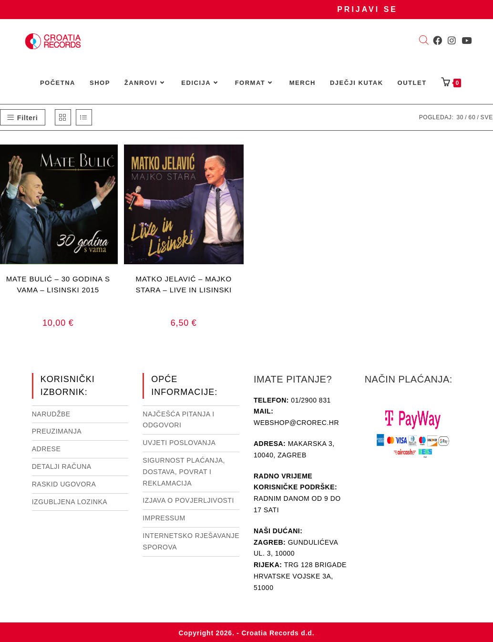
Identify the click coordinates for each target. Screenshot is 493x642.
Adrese (46, 449)
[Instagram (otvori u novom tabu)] (451, 40)
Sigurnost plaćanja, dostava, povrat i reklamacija (184, 471)
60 (471, 117)
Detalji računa (62, 466)
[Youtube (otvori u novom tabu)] (466, 40)
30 (459, 117)
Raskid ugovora (64, 484)
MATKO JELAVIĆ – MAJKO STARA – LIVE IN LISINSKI (184, 284)
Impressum (164, 518)
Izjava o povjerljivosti (188, 500)
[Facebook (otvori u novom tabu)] (437, 40)
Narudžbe (51, 414)
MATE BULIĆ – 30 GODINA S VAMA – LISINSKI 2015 (58, 284)
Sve (487, 117)
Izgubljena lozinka (69, 502)
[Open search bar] (424, 41)
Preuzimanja (57, 431)
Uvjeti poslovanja (179, 442)
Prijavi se (367, 9)
